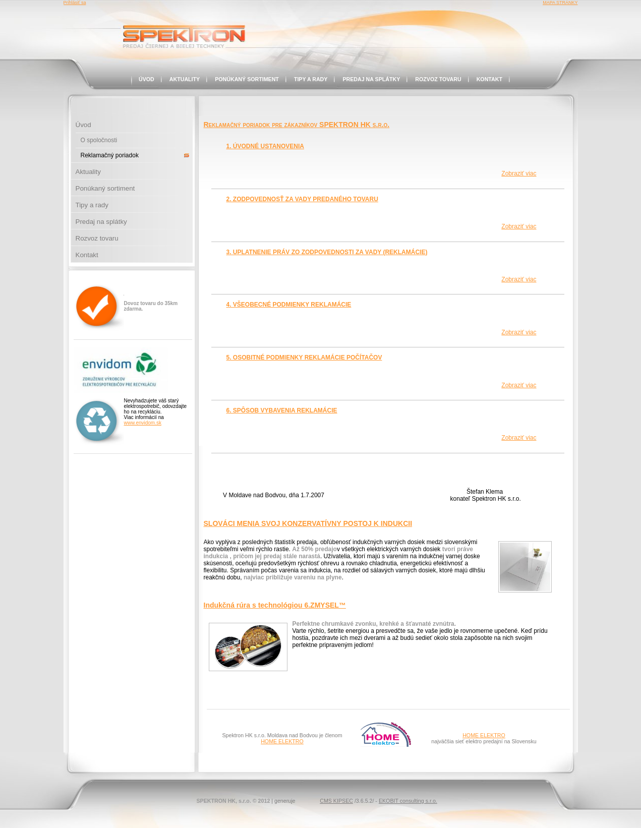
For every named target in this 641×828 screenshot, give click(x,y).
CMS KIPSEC (336, 801)
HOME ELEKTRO (282, 741)
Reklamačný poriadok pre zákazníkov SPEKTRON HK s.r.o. (297, 125)
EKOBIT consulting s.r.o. (408, 801)
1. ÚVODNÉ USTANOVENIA (265, 146)
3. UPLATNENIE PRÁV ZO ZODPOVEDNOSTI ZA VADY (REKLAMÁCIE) (327, 252)
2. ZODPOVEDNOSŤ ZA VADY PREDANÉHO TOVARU (302, 199)
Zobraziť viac (518, 173)
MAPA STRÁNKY (560, 2)
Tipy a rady (311, 79)
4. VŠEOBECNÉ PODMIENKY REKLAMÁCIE (289, 304)
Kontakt (489, 79)
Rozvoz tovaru (438, 79)
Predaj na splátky (371, 79)
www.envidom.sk (142, 423)
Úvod (146, 79)
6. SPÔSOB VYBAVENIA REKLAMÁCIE (281, 410)
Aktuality (184, 79)
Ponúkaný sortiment (247, 79)
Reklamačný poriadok (110, 155)
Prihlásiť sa (75, 2)
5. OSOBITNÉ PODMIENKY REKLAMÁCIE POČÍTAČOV (304, 357)
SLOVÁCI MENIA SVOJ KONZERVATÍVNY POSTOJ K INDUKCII (308, 523)
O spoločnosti (99, 140)
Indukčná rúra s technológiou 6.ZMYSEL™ (275, 605)
